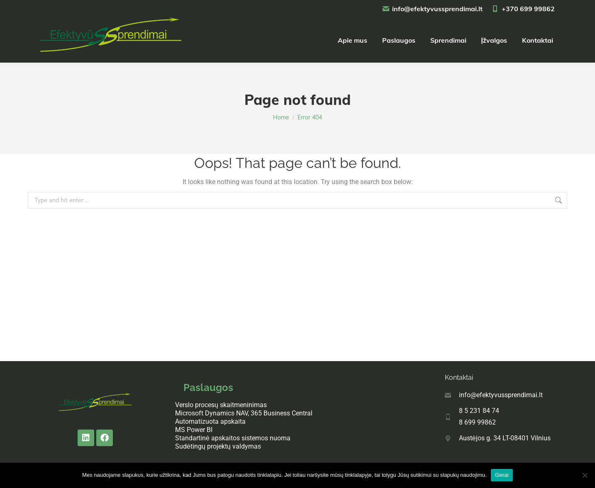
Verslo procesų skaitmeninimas (221, 405)
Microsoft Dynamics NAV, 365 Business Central (243, 413)
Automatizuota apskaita (210, 421)
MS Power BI (193, 430)
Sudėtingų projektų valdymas (218, 446)
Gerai (502, 475)
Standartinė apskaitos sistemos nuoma (232, 438)
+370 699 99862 (523, 9)
